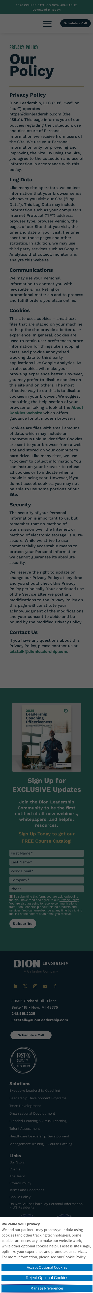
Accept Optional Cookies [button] (47, 1267)
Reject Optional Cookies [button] (47, 1278)
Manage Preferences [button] (47, 1288)
